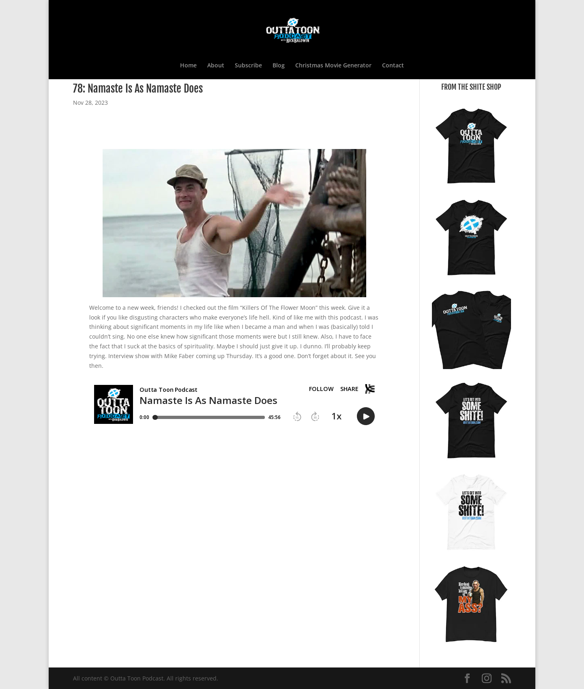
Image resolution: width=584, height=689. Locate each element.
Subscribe (248, 66)
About (215, 66)
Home (188, 66)
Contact (393, 66)
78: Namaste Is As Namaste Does (138, 88)
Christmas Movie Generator (333, 66)
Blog (279, 66)
